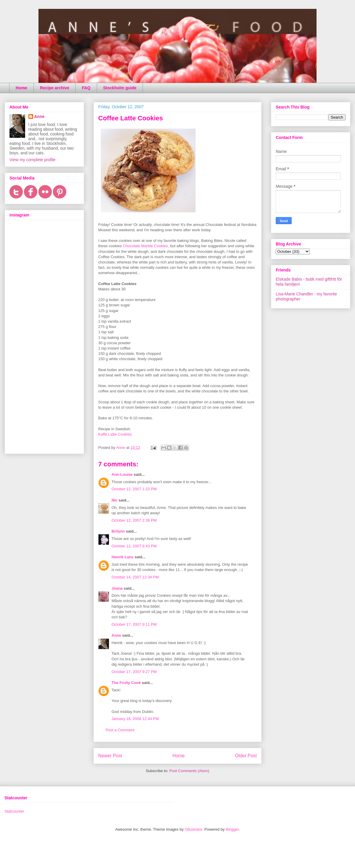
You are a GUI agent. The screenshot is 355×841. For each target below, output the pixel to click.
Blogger (232, 829)
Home (21, 87)
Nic (114, 500)
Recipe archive (54, 87)
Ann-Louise (122, 474)
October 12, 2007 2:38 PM (134, 520)
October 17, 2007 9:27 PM (134, 671)
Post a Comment (120, 730)
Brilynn (118, 531)
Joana (117, 588)
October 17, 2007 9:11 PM (134, 624)
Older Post (246, 755)
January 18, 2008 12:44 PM (135, 719)
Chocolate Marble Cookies (145, 246)
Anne (116, 635)
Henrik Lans (122, 557)
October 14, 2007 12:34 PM (135, 577)
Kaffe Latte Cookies (115, 434)
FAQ (86, 87)
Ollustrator (193, 829)
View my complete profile (32, 159)
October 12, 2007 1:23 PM (134, 489)
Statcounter (14, 811)
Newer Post (110, 755)
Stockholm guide (120, 87)
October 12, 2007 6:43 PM (134, 546)
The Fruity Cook (126, 682)
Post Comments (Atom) (189, 771)
